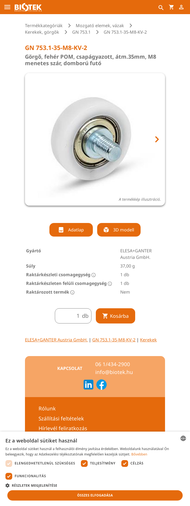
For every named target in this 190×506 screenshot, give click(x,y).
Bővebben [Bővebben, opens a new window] (139, 454)
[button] (95, 485)
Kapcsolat (69, 368)
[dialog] (95, 469)
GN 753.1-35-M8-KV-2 (113, 340)
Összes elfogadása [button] (95, 495)
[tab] (85, 213)
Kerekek (148, 340)
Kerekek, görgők (42, 32)
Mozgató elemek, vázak (100, 26)
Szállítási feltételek (61, 418)
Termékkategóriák (44, 26)
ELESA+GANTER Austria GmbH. (56, 340)
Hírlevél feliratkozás (63, 428)
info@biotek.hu (114, 372)
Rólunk (47, 408)
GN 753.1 (81, 32)
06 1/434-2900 (112, 364)
